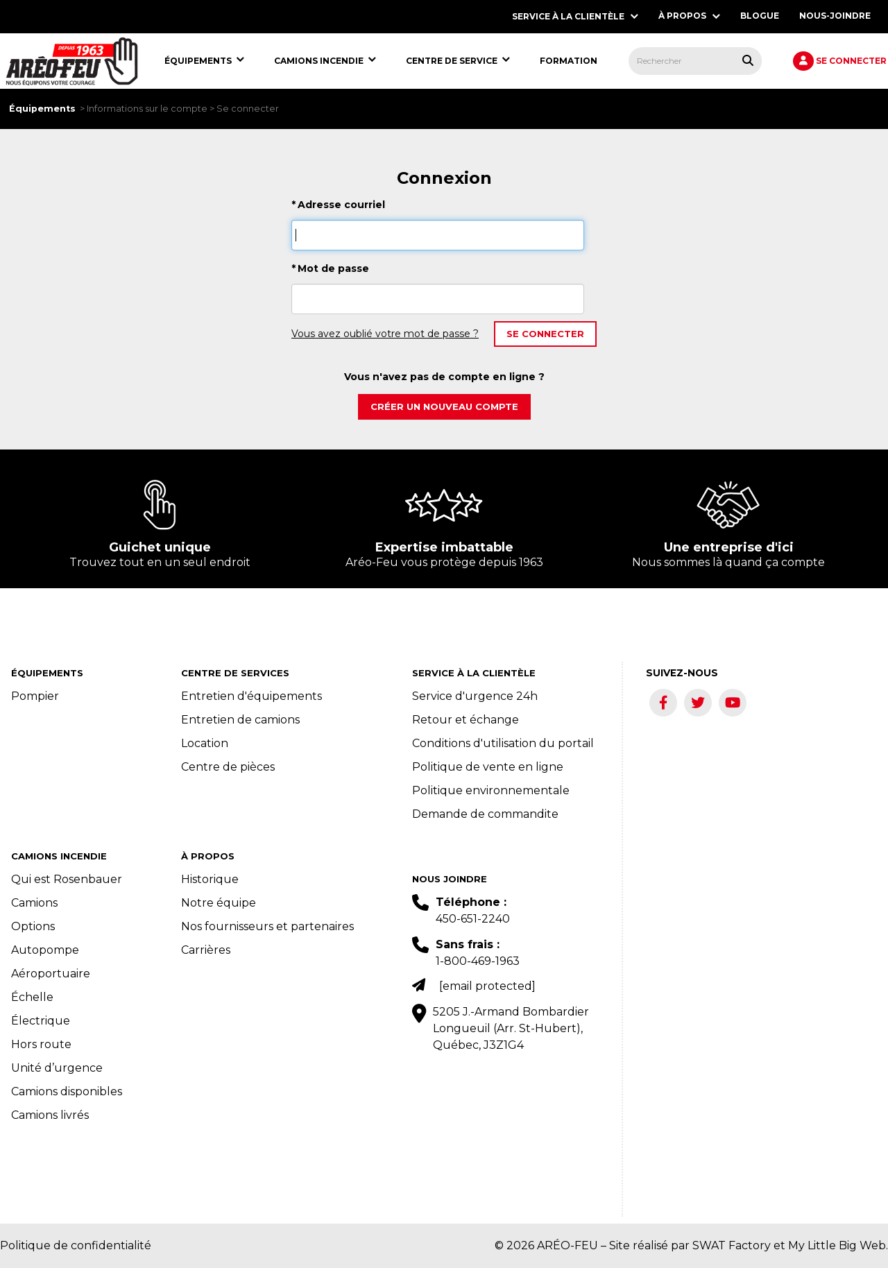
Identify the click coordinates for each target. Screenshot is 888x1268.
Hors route (41, 1044)
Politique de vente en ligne (487, 766)
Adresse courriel (338, 204)
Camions (34, 902)
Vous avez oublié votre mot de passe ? (385, 333)
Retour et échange (465, 719)
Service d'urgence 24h (475, 696)
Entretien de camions (240, 719)
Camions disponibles (66, 1091)
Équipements (42, 108)
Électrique (40, 1020)
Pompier (35, 696)
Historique (210, 879)
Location (204, 743)
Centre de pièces (228, 766)
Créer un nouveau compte (444, 406)
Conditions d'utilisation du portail (503, 743)
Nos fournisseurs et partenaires (267, 926)
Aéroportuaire (50, 973)
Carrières (205, 950)
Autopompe (45, 950)
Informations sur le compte (147, 108)
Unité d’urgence (57, 1067)
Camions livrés (50, 1115)
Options (33, 926)
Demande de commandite (485, 814)
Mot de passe (330, 268)
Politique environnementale (491, 790)
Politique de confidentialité (75, 1245)
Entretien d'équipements (251, 696)
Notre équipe (218, 902)
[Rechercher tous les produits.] (748, 60)
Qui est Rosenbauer (66, 879)
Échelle (32, 997)
